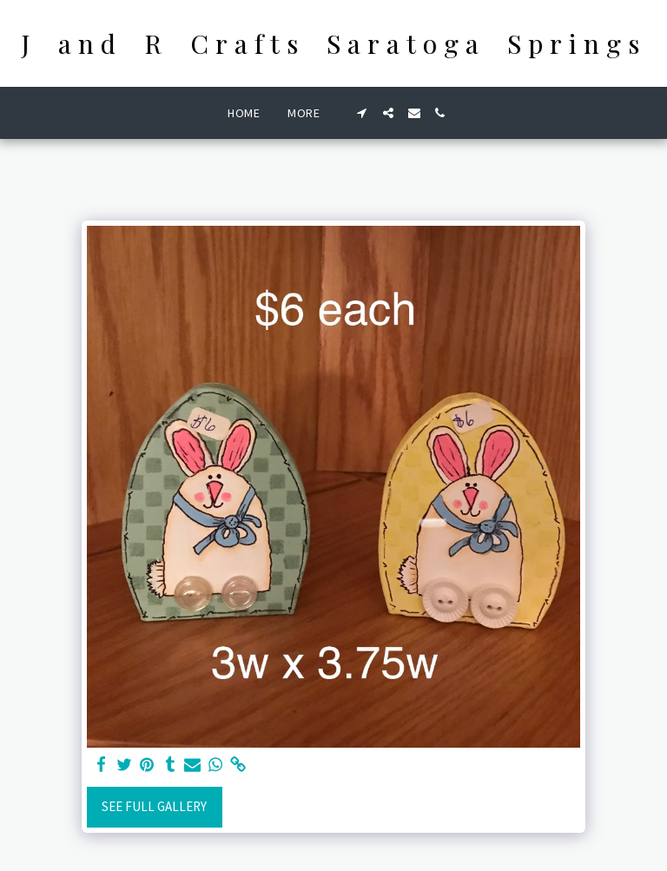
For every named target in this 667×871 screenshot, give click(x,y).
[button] (362, 113)
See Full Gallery (154, 806)
